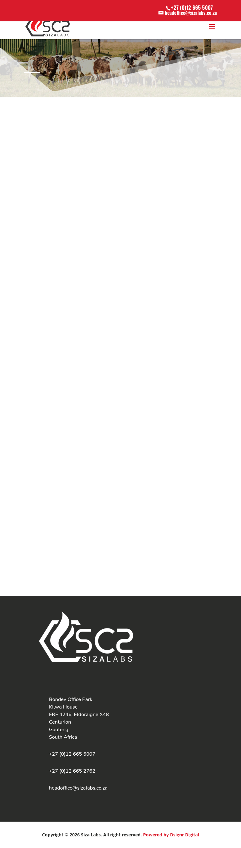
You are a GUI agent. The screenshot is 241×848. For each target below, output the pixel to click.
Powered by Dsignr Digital (171, 835)
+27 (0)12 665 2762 (72, 771)
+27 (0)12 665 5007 (192, 7)
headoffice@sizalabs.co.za (78, 788)
